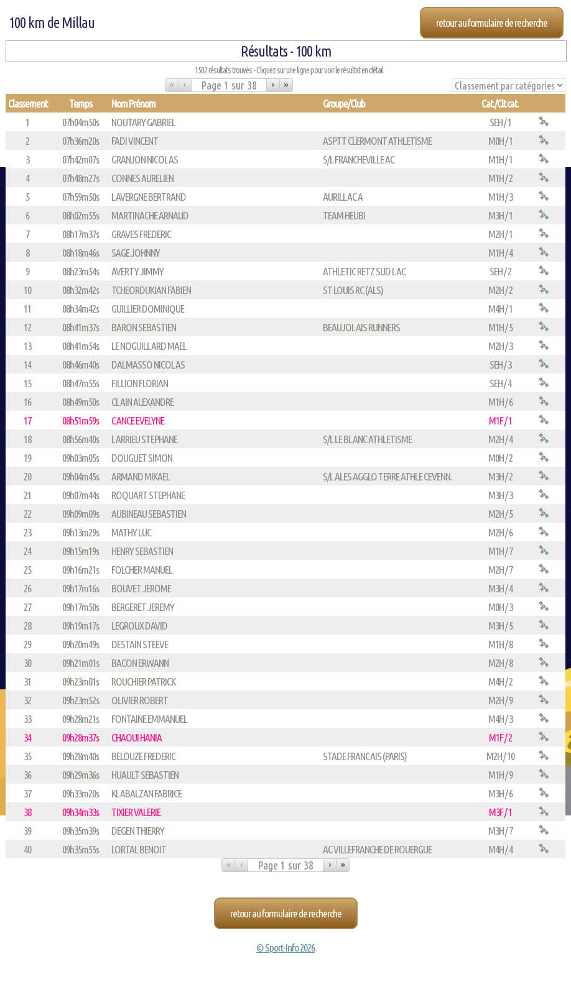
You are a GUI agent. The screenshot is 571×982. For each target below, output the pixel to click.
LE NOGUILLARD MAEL (149, 346)
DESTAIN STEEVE (139, 644)
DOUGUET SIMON (141, 458)
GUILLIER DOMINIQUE (147, 308)
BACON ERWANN (140, 663)
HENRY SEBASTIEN (142, 551)
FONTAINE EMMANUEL (149, 719)
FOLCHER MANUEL (141, 570)
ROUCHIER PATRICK (143, 681)
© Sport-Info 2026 (285, 947)
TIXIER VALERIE (135, 812)
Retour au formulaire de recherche (491, 23)
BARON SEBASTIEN (143, 327)
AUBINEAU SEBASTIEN (148, 514)
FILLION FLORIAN (139, 383)
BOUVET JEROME (141, 588)
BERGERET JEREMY (142, 607)
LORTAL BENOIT (138, 849)
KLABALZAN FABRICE (146, 793)
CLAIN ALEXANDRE (142, 402)
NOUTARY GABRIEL (143, 122)
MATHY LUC (131, 532)
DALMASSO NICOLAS (148, 364)
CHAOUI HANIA (136, 737)
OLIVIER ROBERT (139, 700)
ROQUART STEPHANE (148, 495)
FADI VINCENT (134, 141)
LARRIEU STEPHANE (144, 439)
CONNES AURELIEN (142, 178)
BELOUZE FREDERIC (143, 756)
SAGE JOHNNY (135, 253)
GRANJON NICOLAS (144, 159)
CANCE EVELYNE (137, 420)
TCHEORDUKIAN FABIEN (151, 290)
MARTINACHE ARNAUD (149, 215)
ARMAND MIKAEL (140, 476)
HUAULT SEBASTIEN (145, 775)
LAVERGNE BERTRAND (148, 197)
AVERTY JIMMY (137, 271)
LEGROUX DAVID (139, 625)
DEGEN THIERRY (137, 831)
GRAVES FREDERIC (141, 234)
